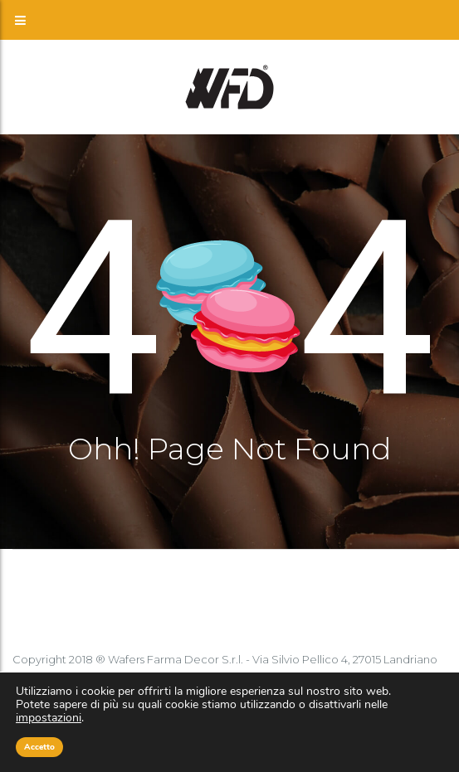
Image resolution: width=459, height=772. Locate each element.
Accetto (39, 747)
